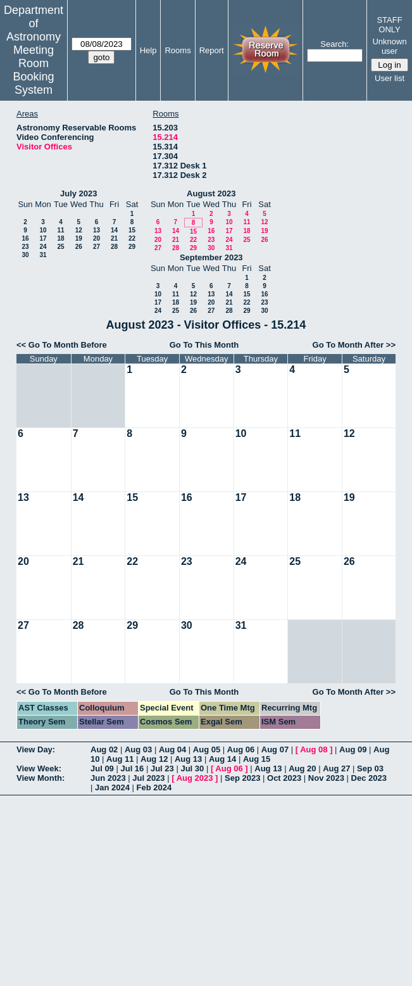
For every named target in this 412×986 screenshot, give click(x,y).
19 (78, 238)
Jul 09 (102, 768)
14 (114, 230)
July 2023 (78, 193)
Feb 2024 (154, 787)
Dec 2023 (369, 778)
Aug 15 (256, 759)
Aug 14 (222, 759)
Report (211, 50)
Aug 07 (275, 749)
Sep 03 (370, 768)
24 (42, 246)
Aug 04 (172, 749)
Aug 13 (188, 759)
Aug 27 (336, 768)
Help (148, 50)
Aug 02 (104, 749)
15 (131, 230)
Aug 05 (206, 749)
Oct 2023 (284, 778)
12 (78, 230)
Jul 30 (192, 768)
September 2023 (211, 257)
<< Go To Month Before (61, 345)
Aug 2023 (195, 778)
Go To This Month (204, 345)
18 (60, 238)
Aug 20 (302, 768)
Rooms (177, 50)
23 (25, 246)
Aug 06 (240, 749)
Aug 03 (138, 749)
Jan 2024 (112, 787)
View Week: (38, 768)
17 (42, 238)
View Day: (35, 749)
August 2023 (211, 193)
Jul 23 (162, 768)
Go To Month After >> (354, 345)
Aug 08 (313, 749)
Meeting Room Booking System (33, 70)
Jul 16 (132, 768)
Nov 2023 (326, 778)
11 (60, 230)
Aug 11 (120, 759)
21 (114, 238)
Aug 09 (352, 749)
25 (60, 246)
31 (42, 254)
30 (25, 254)
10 (42, 230)
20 (96, 238)
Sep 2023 (242, 778)
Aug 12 (154, 759)
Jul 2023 (148, 778)
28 (114, 246)
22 (131, 238)
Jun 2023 (108, 778)
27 (96, 246)
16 (25, 238)
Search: (334, 44)
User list (389, 78)
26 (78, 246)
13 (96, 230)
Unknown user (389, 46)
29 (131, 246)
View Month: (40, 778)
